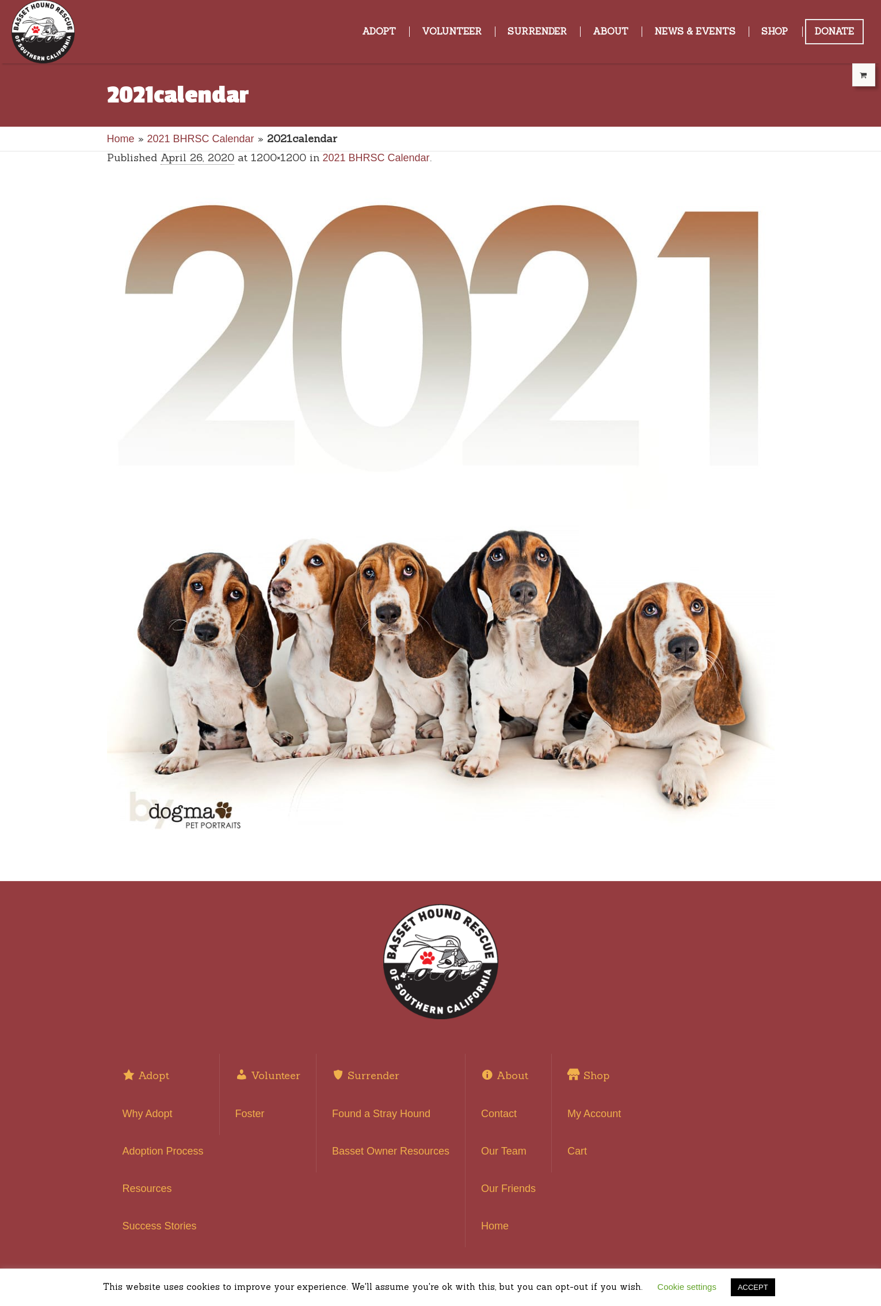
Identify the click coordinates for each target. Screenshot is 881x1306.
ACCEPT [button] (753, 1287)
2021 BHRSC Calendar (200, 139)
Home (121, 139)
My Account (594, 1113)
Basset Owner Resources (390, 1151)
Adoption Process (163, 1151)
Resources (147, 1188)
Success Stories (160, 1226)
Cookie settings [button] (686, 1287)
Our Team (504, 1151)
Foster (250, 1113)
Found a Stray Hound (381, 1113)
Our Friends (508, 1188)
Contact (499, 1113)
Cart (577, 1151)
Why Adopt (148, 1113)
